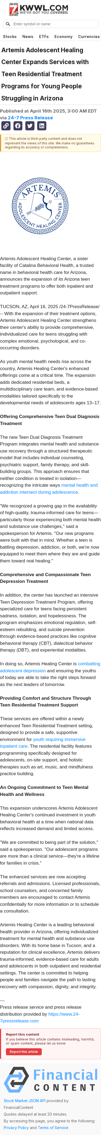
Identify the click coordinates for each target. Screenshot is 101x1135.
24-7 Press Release (30, 117)
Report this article (24, 1052)
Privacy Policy (16, 1127)
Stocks (10, 36)
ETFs (44, 36)
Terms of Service (53, 1127)
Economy (63, 36)
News (27, 36)
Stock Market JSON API (25, 1100)
